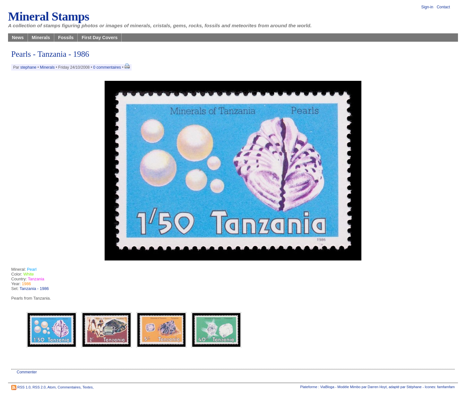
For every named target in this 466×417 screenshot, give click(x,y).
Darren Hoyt (377, 387)
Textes (87, 387)
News (18, 37)
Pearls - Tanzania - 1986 (50, 54)
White (28, 274)
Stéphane (414, 387)
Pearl (32, 269)
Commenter (27, 372)
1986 (26, 283)
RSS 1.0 (23, 387)
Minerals (41, 37)
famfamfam (446, 387)
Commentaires (69, 387)
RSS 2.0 (39, 387)
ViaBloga (327, 387)
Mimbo (355, 387)
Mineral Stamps (48, 16)
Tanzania (36, 279)
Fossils (66, 37)
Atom (51, 387)
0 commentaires (107, 67)
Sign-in (427, 7)
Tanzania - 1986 (34, 288)
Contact (443, 7)
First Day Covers (99, 37)
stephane (28, 67)
